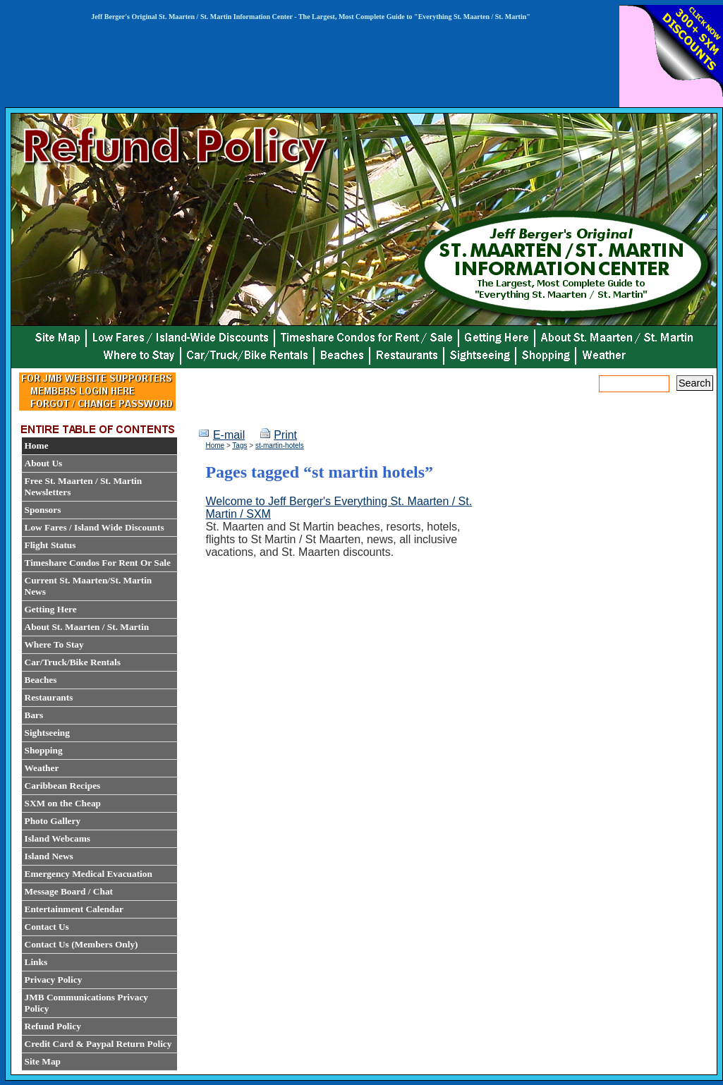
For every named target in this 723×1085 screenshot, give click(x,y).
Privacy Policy (54, 979)
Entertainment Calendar (74, 909)
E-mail (229, 435)
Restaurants (49, 697)
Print (285, 435)
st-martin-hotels (279, 445)
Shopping (44, 750)
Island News (49, 856)
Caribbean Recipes (63, 785)
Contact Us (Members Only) (81, 944)
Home (37, 445)
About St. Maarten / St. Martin (87, 627)
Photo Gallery (53, 821)
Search (695, 383)
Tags (239, 445)
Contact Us (47, 926)
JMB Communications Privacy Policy (86, 1003)
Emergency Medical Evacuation (88, 873)
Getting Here (51, 609)
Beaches (41, 679)
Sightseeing (47, 732)
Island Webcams (57, 838)
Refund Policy (53, 1026)
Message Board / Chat (69, 891)
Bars (34, 715)
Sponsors (43, 509)
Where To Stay (54, 644)
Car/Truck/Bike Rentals (73, 662)
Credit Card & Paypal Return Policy (98, 1043)
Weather (42, 768)
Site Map (43, 1061)
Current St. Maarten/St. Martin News (88, 586)
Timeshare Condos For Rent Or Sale (98, 562)
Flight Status (50, 545)
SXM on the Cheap (63, 803)
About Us (44, 463)
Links (36, 962)
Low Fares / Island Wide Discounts (94, 527)
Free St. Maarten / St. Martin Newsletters (83, 486)
